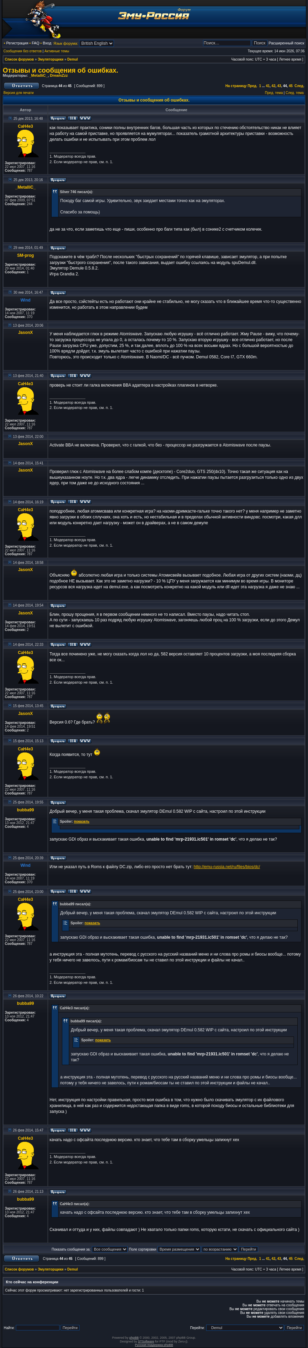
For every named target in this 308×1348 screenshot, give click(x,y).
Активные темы (56, 51)
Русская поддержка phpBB (154, 1345)
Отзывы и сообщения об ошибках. (60, 70)
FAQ (35, 43)
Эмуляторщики (51, 59)
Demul (72, 59)
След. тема (295, 93)
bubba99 (25, 810)
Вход (47, 43)
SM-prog (25, 255)
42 (273, 86)
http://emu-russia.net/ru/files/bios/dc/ (227, 866)
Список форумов (19, 59)
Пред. (252, 86)
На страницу (236, 86)
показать (81, 821)
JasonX (25, 332)
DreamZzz (59, 75)
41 (267, 86)
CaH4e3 (25, 126)
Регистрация (17, 43)
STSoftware (146, 1341)
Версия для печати (18, 93)
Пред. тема (274, 93)
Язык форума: (65, 43)
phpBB (134, 1337)
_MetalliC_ (38, 75)
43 (279, 86)
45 (291, 86)
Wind (25, 300)
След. (299, 86)
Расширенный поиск (286, 43)
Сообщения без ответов (22, 51)
